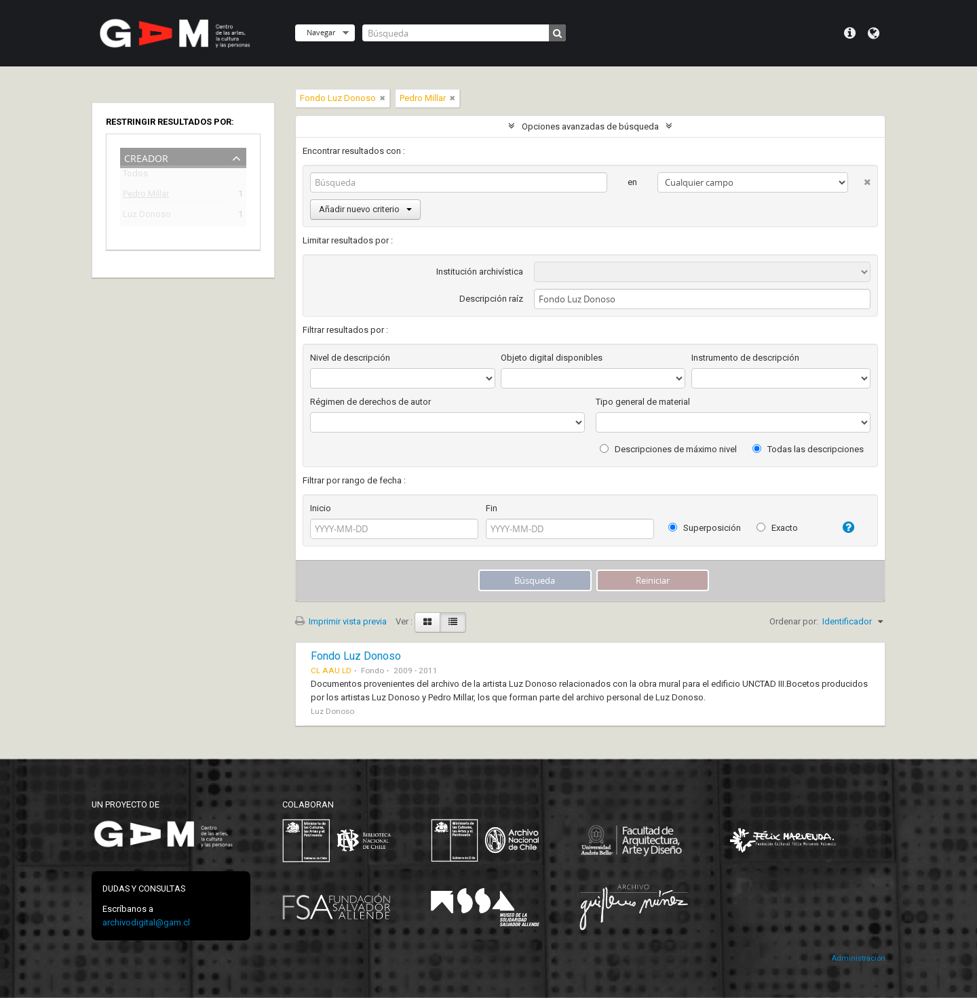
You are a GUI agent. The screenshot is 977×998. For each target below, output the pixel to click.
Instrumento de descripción (745, 358)
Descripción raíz (491, 299)
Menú (850, 33)
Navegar (321, 32)
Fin (491, 508)
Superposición (704, 528)
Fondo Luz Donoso (356, 656)
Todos (135, 176)
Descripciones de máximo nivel (668, 449)
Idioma (873, 33)
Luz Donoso (147, 216)
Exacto (777, 528)
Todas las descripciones (808, 449)
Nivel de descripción (350, 358)
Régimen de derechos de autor (370, 402)
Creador (146, 157)
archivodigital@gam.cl (146, 922)
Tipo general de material (643, 402)
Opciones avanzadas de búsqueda (590, 126)
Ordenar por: (793, 621)
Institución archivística (479, 271)
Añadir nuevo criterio (365, 209)
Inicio (320, 508)
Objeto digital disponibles (551, 358)
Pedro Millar (146, 195)
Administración (858, 958)
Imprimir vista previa (341, 621)
